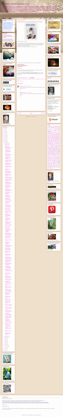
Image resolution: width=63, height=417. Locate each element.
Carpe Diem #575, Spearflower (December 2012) (8, 320)
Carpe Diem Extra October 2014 (7, 227)
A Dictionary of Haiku (51, 126)
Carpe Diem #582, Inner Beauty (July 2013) (8, 255)
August (6, 337)
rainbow (55, 167)
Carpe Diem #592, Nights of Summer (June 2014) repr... (8, 172)
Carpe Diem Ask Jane (55, 131)
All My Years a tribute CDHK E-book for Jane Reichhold (47, 13)
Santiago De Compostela (56, 153)
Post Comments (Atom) (33, 116)
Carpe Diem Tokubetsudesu (54, 141)
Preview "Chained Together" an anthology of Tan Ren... (11, 16)
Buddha (57, 129)
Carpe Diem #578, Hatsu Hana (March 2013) (8, 287)
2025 (5, 128)
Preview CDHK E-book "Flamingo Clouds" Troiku (20, 15)
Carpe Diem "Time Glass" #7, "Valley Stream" (8, 212)
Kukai (59, 147)
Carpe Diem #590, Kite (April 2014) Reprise (8, 177)
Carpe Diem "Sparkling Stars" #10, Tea (8, 225)
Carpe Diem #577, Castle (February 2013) (8, 297)
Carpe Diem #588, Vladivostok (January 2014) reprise (8, 190)
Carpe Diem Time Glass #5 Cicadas (8, 299)
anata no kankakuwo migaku (53, 158)
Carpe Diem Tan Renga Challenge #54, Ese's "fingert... (8, 234)
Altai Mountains (50, 127)
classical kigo (50, 160)
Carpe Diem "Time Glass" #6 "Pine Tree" (7, 252)
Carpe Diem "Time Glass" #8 (7, 169)
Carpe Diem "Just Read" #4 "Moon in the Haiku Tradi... (8, 164)
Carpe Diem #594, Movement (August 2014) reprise (8, 155)
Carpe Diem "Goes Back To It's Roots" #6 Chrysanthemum (8, 290)
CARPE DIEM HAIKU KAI (15, 4)
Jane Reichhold (55, 145)
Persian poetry (50, 151)
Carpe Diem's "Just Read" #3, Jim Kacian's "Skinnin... (8, 199)
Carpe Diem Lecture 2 (18, 13)
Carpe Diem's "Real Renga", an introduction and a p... (8, 328)
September (6, 336)
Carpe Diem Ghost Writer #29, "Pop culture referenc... (8, 249)
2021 (5, 132)
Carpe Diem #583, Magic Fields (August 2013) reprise (8, 246)
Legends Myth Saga (52, 148)
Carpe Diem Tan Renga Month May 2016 (54, 138)
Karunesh (49, 147)
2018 (5, 136)
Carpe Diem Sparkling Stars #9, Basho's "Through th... (8, 264)
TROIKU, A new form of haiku (7, 15)
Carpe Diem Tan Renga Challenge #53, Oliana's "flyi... (8, 267)
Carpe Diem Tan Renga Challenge (54, 137)
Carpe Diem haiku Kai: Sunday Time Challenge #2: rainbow (8, 36)
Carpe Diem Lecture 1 (10, 13)
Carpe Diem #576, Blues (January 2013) (7, 302)
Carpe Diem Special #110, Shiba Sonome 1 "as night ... (8, 311)
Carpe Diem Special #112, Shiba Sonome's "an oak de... (8, 237)
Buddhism (49, 130)
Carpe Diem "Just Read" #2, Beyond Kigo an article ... (8, 277)
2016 (5, 139)
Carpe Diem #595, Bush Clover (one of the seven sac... (8, 148)
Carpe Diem (57, 130)
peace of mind (54, 166)
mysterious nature (50, 165)
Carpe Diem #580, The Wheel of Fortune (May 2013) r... (8, 261)
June (6, 340)
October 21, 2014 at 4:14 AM (28, 92)
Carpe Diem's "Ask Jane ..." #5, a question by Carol (8, 209)
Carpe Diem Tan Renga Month (54, 137)
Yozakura (58, 157)
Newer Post (19, 113)
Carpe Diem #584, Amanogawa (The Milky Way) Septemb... (8, 230)
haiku (54, 162)
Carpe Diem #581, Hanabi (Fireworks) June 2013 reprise (8, 258)
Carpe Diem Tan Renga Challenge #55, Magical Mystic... (8, 186)
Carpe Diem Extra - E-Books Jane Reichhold (8, 193)
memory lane (52, 163)
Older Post (43, 113)
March (6, 344)
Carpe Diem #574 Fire (8, 322)
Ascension (50, 128)
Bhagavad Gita (50, 129)
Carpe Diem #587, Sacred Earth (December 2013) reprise (8, 215)
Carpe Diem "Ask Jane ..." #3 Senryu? (8, 279)
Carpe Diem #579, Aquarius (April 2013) (7, 274)
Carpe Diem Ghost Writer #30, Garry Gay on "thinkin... (8, 206)
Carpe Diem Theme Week (52, 140)
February (6, 345)
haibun (57, 160)
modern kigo (55, 164)
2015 (5, 140)
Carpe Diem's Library (26, 13)
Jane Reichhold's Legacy (53, 146)
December (6, 143)
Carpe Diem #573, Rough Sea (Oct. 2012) (8, 334)
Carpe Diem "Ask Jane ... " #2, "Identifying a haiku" (8, 305)
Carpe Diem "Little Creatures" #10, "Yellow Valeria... (8, 196)
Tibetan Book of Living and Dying (53, 156)
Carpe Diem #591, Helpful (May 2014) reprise (8, 175)
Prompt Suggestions (24, 16)
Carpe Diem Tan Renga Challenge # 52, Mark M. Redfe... (8, 314)
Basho (56, 128)
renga (59, 167)
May (5, 341)
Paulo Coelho (56, 150)
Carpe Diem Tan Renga (52, 136)
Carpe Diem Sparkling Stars (55, 134)
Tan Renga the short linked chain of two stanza (36, 15)
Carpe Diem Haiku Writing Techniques (54, 132)
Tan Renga (52, 154)
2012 (5, 350)
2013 (5, 348)
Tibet (57, 155)
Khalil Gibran (55, 147)
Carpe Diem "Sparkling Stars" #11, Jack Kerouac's (8, 180)
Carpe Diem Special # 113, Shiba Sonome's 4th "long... (8, 202)
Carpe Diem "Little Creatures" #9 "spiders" (7, 243)
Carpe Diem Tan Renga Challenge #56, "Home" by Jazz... (8, 151)
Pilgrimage (49, 152)
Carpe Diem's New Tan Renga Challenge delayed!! (8, 317)
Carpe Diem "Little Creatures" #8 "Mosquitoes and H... (8, 282)
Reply (20, 89)
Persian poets (56, 151)
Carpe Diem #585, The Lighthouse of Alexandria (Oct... (8, 222)
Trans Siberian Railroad (51, 157)
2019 (5, 135)
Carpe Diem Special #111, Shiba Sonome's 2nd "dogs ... (8, 270)
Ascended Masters (57, 127)
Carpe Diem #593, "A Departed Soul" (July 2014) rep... (8, 161)
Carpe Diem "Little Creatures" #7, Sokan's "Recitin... (8, 324)
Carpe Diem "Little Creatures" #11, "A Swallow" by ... (8, 158)
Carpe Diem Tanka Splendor (53, 139)
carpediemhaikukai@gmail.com (6, 409)
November (6, 144)
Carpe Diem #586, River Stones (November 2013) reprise (8, 219)
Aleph (57, 126)
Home (4, 13)
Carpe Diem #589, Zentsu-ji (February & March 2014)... (8, 183)
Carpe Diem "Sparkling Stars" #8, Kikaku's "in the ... (8, 308)
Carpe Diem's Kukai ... (34, 13)
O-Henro (55, 149)
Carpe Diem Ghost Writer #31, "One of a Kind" (8, 167)
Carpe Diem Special (53, 135)
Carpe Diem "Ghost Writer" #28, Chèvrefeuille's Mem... (8, 293)
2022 (5, 131)
